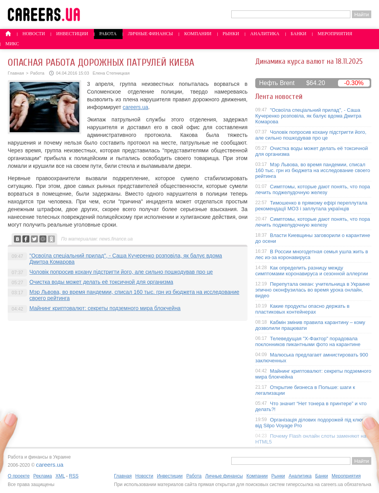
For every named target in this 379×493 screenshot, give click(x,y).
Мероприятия (335, 33)
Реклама (42, 476)
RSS (74, 476)
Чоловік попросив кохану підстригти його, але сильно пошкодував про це (121, 272)
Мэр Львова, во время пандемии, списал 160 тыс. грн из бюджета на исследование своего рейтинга (312, 170)
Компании (197, 33)
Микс (12, 43)
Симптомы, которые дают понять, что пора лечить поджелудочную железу (312, 189)
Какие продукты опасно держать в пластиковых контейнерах (302, 309)
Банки (299, 33)
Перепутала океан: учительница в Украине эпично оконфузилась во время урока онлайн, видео (312, 290)
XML (60, 476)
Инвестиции (72, 33)
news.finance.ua (116, 239)
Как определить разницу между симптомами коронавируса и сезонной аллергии (311, 270)
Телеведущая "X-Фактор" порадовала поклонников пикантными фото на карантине (307, 341)
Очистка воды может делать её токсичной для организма (101, 282)
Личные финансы (150, 33)
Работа (108, 33)
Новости (33, 33)
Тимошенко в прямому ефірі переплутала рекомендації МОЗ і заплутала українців (311, 206)
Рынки (231, 33)
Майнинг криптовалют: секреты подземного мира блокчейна (105, 308)
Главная (16, 73)
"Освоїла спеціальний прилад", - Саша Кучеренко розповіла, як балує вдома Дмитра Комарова (308, 116)
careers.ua (135, 107)
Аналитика (264, 33)
